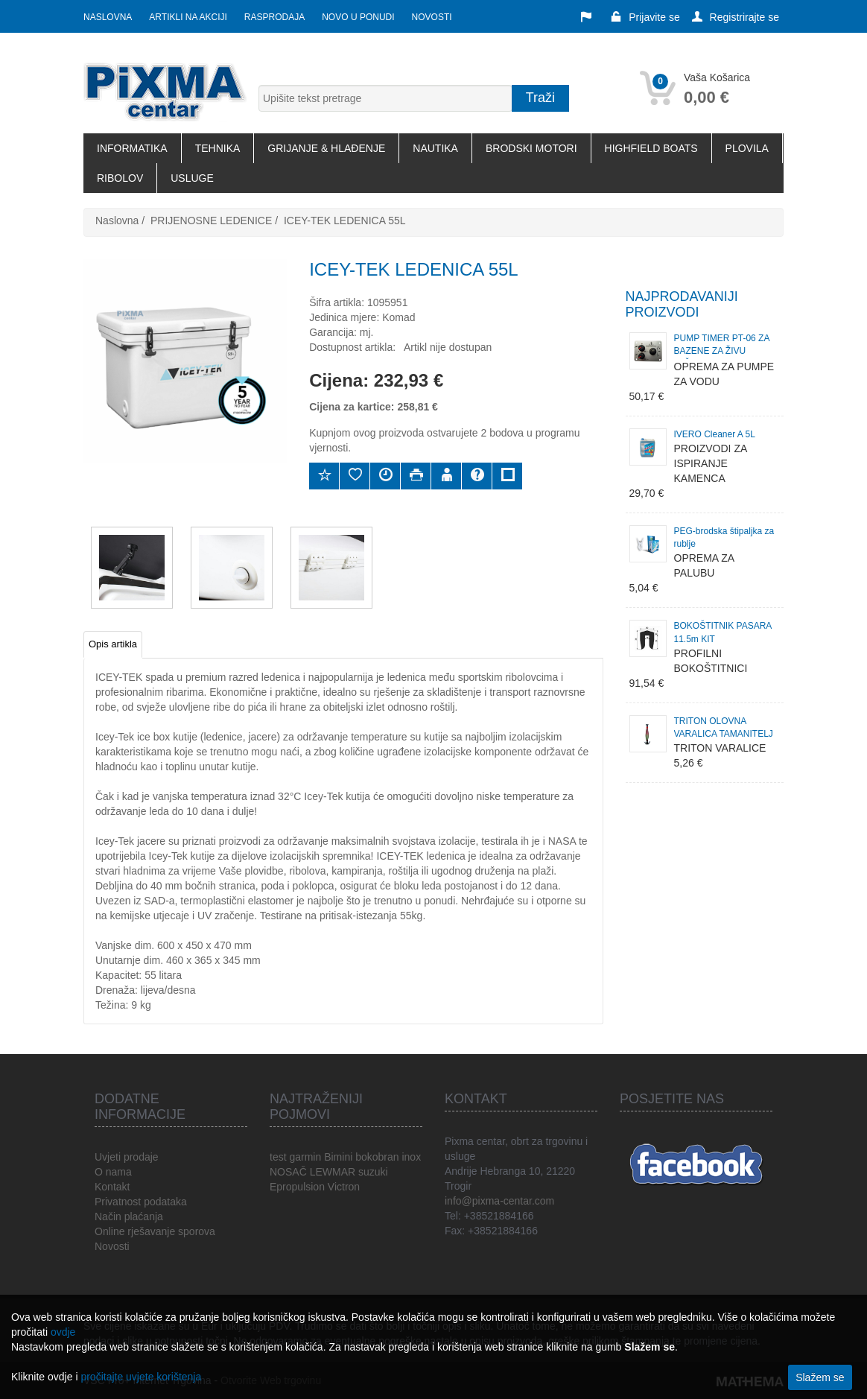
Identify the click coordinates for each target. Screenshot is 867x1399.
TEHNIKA (218, 148)
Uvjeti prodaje (127, 1157)
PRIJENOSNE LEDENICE (211, 220)
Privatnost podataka (141, 1202)
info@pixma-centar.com (499, 1201)
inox (411, 1157)
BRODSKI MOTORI (531, 148)
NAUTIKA (435, 148)
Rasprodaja (274, 17)
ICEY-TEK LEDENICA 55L (345, 220)
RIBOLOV (120, 178)
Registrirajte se (735, 17)
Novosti (432, 17)
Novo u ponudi (358, 17)
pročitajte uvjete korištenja (140, 1377)
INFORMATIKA (132, 148)
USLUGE (192, 178)
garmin (305, 1157)
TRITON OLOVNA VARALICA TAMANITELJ (723, 727)
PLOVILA (747, 148)
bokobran (376, 1157)
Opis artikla (113, 644)
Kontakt (112, 1187)
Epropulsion (297, 1187)
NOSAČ (288, 1172)
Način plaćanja (129, 1216)
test (278, 1157)
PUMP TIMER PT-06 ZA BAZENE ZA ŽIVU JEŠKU (721, 346)
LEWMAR (332, 1172)
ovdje (63, 1332)
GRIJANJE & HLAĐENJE (326, 148)
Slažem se (819, 1377)
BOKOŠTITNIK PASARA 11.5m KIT (723, 632)
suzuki (373, 1172)
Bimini (338, 1157)
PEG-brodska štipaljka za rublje (724, 537)
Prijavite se (645, 17)
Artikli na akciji (187, 17)
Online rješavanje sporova (155, 1231)
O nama (113, 1172)
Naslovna (107, 17)
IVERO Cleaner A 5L (714, 434)
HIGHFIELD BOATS (651, 148)
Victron (344, 1187)
